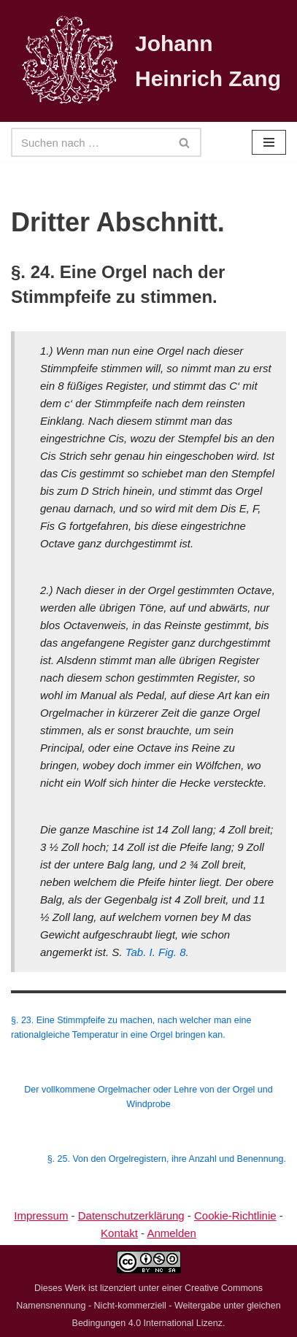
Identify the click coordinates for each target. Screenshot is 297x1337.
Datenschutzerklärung (131, 1215)
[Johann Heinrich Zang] (148, 61)
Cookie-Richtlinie (235, 1215)
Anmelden (171, 1233)
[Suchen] (90, 142)
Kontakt (119, 1233)
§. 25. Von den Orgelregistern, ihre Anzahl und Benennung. (166, 1159)
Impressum (41, 1215)
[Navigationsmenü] (269, 142)
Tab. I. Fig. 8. (157, 952)
